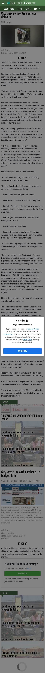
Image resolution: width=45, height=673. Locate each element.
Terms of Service (33, 329)
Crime (28, 8)
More (37, 8)
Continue (22, 351)
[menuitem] (38, 8)
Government (9, 8)
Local (20, 8)
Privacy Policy (8, 334)
